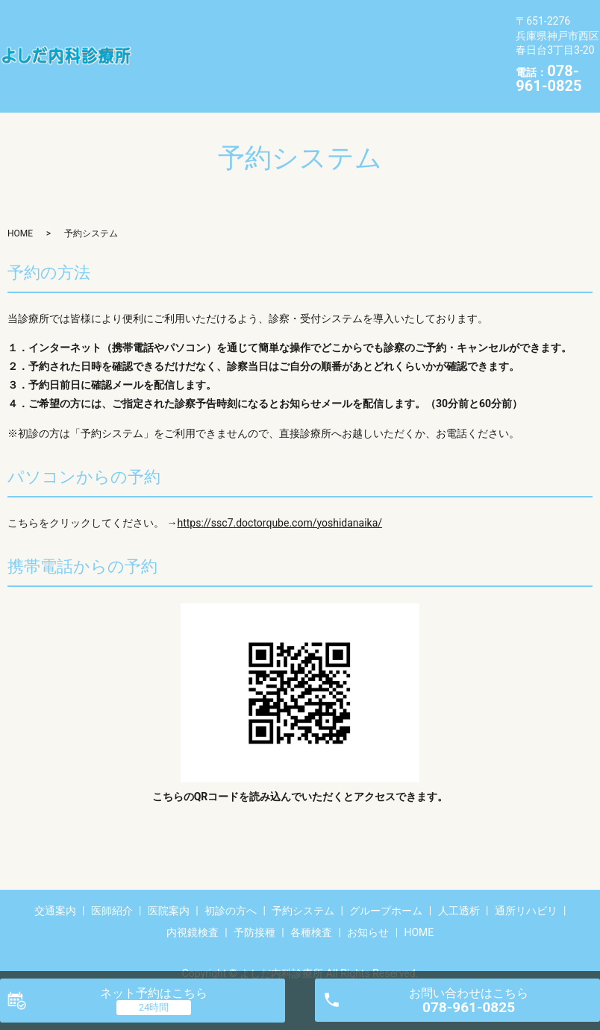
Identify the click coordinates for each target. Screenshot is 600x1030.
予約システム (403, 20)
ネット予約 (153, 993)
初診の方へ (331, 20)
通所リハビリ (315, 44)
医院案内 (270, 20)
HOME (264, 67)
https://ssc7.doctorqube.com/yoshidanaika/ (279, 500)
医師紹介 (215, 20)
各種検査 (159, 67)
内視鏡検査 (387, 44)
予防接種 (447, 44)
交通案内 (159, 20)
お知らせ (215, 67)
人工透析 (248, 44)
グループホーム (176, 44)
